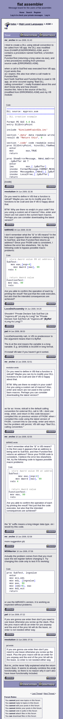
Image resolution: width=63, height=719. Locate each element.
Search (29, 12)
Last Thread (37, 693)
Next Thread (49, 693)
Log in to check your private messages (26, 15)
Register (37, 12)
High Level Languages (31, 24)
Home (21, 12)
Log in (47, 15)
